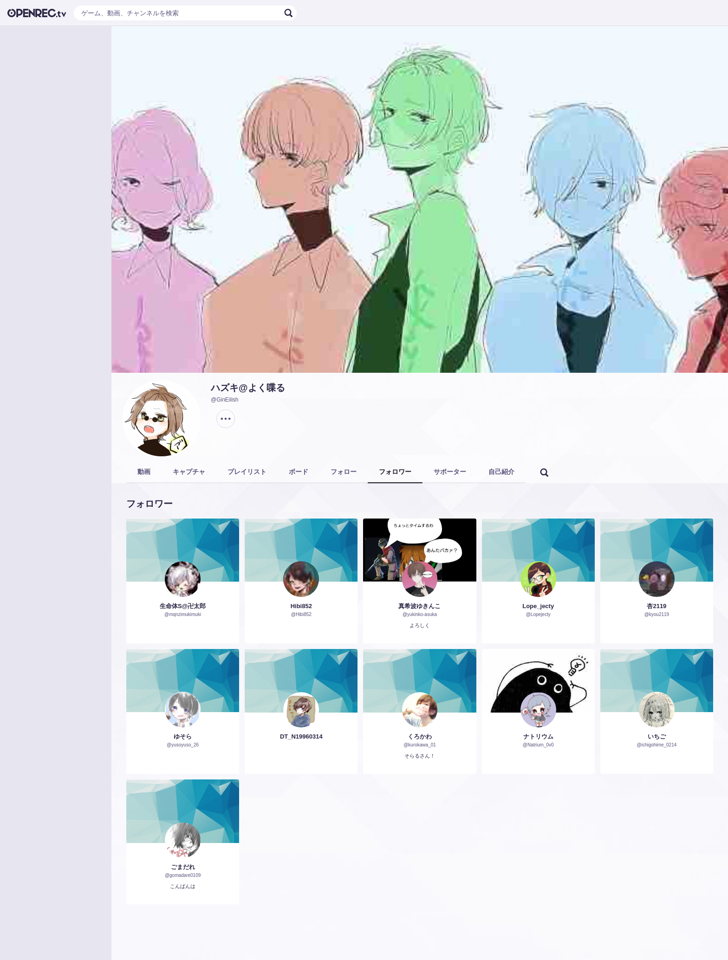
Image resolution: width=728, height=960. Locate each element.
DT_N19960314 (301, 736)
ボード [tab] (298, 471)
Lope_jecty (538, 606)
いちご (657, 736)
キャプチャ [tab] (189, 471)
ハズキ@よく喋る (248, 388)
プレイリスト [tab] (247, 471)
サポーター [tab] (450, 471)
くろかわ (420, 736)
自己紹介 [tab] (501, 471)
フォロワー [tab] (395, 471)
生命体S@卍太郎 (183, 606)
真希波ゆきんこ (419, 606)
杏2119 (656, 606)
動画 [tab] (143, 471)
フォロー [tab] (344, 471)
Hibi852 (301, 606)
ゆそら (183, 736)
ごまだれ (183, 866)
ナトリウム (538, 736)
